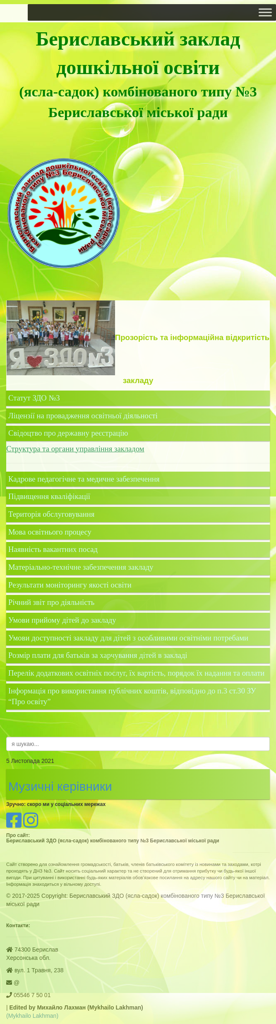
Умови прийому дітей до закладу (62, 620)
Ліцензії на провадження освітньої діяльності (83, 415)
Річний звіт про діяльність (51, 602)
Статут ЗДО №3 (34, 397)
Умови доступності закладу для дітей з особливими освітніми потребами (128, 637)
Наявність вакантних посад (53, 549)
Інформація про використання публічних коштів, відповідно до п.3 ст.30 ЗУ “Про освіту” (132, 696)
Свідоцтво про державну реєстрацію (68, 433)
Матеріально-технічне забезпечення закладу (81, 567)
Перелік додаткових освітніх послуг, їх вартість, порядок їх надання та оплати (136, 673)
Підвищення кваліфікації (50, 496)
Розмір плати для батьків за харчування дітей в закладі (97, 655)
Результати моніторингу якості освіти (70, 584)
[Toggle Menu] (265, 12)
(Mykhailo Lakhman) (32, 1015)
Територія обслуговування (51, 514)
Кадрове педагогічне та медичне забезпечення (83, 479)
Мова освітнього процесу (49, 532)
